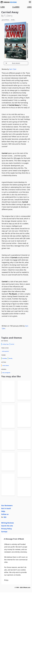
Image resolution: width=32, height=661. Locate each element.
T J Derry (15, 7)
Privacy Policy (6, 569)
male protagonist (6, 372)
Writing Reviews (7, 563)
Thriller (13, 20)
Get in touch (6, 549)
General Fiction (5, 20)
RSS (3, 558)
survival (12, 344)
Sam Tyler (12, 69)
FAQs (3, 552)
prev (2, 7)
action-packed (5, 351)
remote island (5, 365)
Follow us (5, 555)
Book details (13, 63)
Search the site (7, 566)
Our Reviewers (7, 546)
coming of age (5, 344)
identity (10, 358)
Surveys (4, 572)
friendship (4, 358)
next (29, 7)
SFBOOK (10, 2)
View (8, 407)
